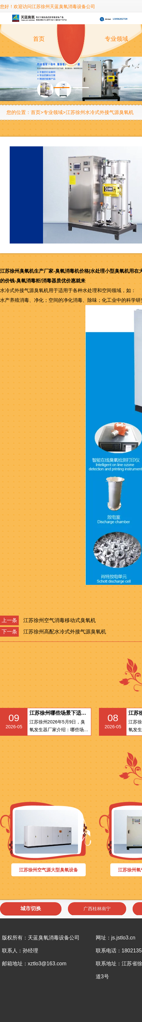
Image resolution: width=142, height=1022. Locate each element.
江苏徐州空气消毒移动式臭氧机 (59, 620)
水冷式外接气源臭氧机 (24, 290)
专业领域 (53, 112)
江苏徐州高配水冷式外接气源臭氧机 (64, 631)
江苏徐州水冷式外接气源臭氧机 (100, 112)
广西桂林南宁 (97, 908)
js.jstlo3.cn (123, 937)
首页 (39, 39)
